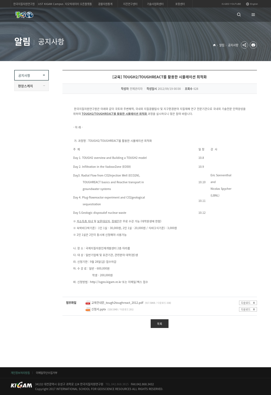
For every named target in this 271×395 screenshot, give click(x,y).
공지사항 (233, 45)
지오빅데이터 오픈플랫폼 (78, 4)
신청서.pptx (98, 309)
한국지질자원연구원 (24, 4)
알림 (221, 45)
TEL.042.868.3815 (117, 384)
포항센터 (180, 4)
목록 (159, 324)
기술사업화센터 (155, 4)
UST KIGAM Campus (50, 4)
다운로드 (248, 303)
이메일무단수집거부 (46, 373)
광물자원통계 (105, 4)
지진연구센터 (130, 4)
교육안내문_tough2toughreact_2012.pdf (117, 302)
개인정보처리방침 (20, 373)
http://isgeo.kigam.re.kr (105, 282)
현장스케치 (25, 85)
